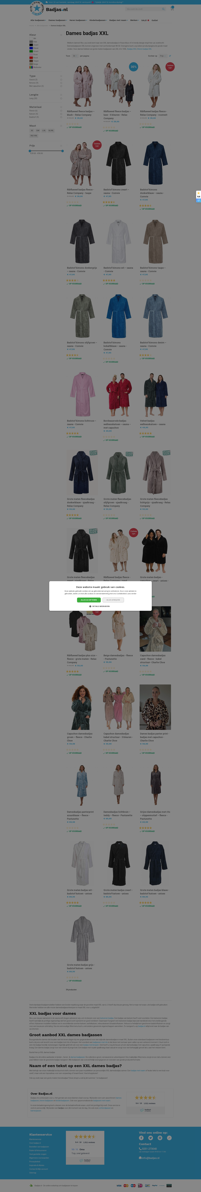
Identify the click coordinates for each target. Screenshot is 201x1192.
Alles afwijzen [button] (113, 600)
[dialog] (100, 596)
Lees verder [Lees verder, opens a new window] (131, 594)
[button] (100, 606)
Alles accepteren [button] (89, 600)
